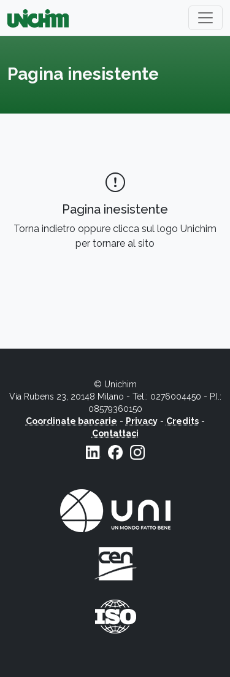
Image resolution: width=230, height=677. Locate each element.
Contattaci (115, 433)
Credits (182, 421)
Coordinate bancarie (71, 421)
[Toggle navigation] (205, 18)
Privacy (142, 421)
